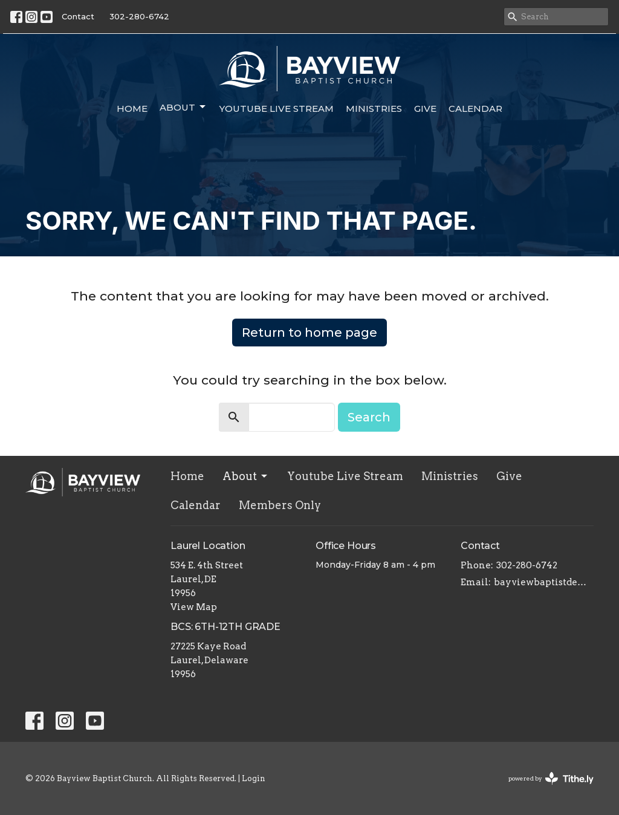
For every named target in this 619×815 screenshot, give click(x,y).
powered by (551, 778)
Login (253, 778)
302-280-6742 (139, 16)
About (183, 107)
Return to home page (309, 332)
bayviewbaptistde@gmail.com (544, 582)
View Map (193, 607)
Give (425, 108)
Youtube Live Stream (276, 108)
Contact (78, 16)
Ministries (374, 108)
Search (369, 417)
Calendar (475, 108)
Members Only (280, 505)
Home (132, 108)
